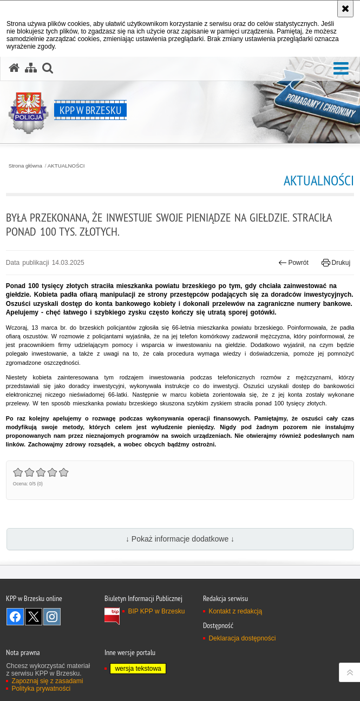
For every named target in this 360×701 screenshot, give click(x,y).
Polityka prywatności (40, 688)
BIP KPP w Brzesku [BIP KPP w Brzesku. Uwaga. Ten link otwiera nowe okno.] (156, 611)
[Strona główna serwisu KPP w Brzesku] (14, 68)
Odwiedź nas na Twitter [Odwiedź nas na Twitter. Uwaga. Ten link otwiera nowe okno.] (33, 616)
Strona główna (25, 166)
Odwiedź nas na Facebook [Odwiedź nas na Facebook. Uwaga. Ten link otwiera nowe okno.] (15, 616)
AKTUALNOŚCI (66, 166)
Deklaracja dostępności (242, 638)
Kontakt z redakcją (235, 611)
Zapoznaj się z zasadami (47, 681)
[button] (341, 69)
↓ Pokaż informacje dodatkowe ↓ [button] (180, 539)
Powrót (293, 262)
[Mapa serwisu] (31, 68)
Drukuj (336, 262)
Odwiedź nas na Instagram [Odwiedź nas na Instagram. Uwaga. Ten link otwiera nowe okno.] (52, 616)
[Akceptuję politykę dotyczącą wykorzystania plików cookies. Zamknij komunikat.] (345, 8)
